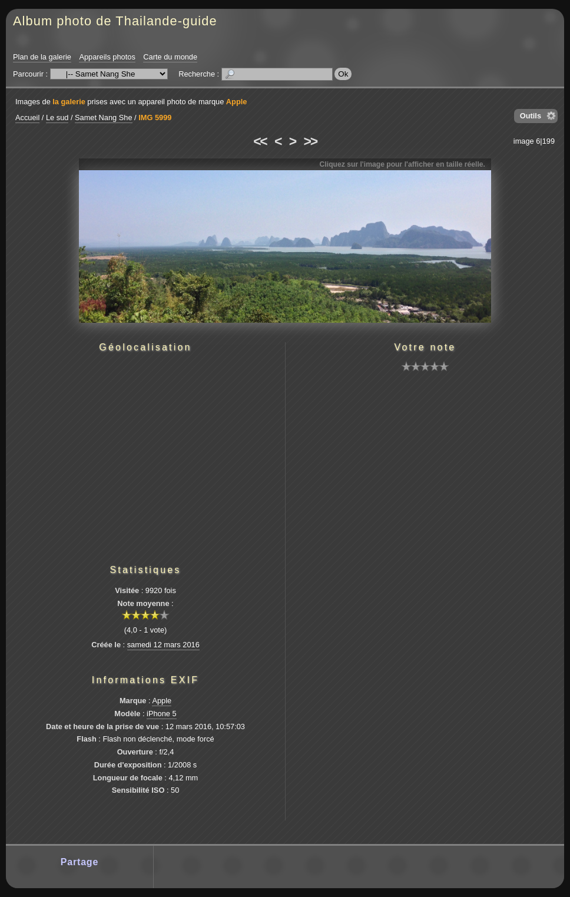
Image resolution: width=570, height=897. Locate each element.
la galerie (68, 101)
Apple (236, 101)
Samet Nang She (103, 117)
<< (259, 141)
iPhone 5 (162, 713)
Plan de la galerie (42, 56)
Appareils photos (107, 56)
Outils (530, 115)
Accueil (27, 117)
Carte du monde (170, 56)
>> (310, 141)
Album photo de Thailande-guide (115, 21)
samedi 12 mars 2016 (163, 644)
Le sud (57, 117)
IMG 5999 (154, 117)
